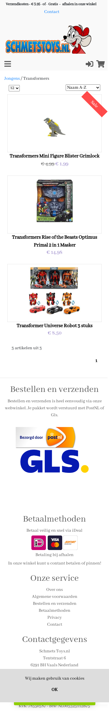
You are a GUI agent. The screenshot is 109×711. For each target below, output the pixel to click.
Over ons (54, 589)
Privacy (54, 617)
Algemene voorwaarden (54, 596)
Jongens (12, 78)
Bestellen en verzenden (54, 603)
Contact (51, 12)
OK (54, 689)
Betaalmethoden (54, 610)
